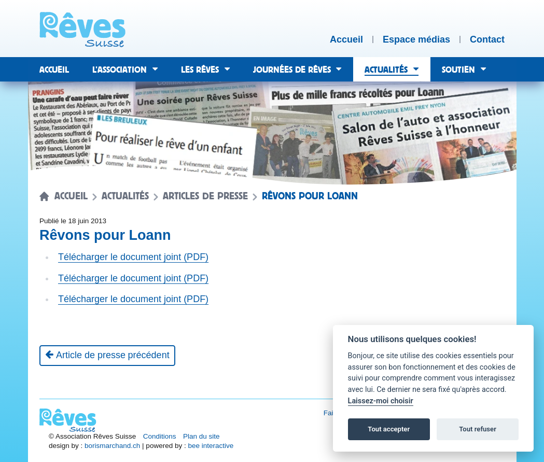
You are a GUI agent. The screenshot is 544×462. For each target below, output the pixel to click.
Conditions (159, 436)
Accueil (71, 196)
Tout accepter (389, 429)
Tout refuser (477, 429)
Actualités (125, 196)
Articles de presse (205, 196)
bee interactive (210, 446)
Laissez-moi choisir (380, 401)
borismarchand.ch (112, 446)
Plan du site (201, 436)
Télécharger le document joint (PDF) (133, 257)
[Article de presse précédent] (107, 355)
